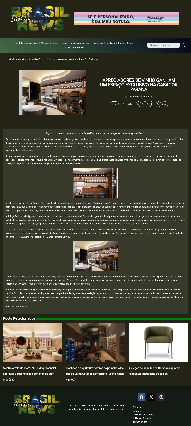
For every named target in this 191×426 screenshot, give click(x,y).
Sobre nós (138, 407)
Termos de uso (140, 422)
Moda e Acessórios (80, 43)
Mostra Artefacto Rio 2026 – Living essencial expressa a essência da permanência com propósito (29, 373)
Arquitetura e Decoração (26, 43)
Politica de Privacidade (143, 414)
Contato (137, 411)
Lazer (64, 43)
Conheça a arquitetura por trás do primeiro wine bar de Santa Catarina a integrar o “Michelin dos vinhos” (95, 373)
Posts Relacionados (19, 318)
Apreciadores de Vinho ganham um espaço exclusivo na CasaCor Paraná (139, 85)
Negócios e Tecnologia (104, 43)
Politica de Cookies (142, 418)
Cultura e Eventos (49, 43)
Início (12, 59)
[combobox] (163, 45)
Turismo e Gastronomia (74, 47)
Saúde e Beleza (125, 43)
